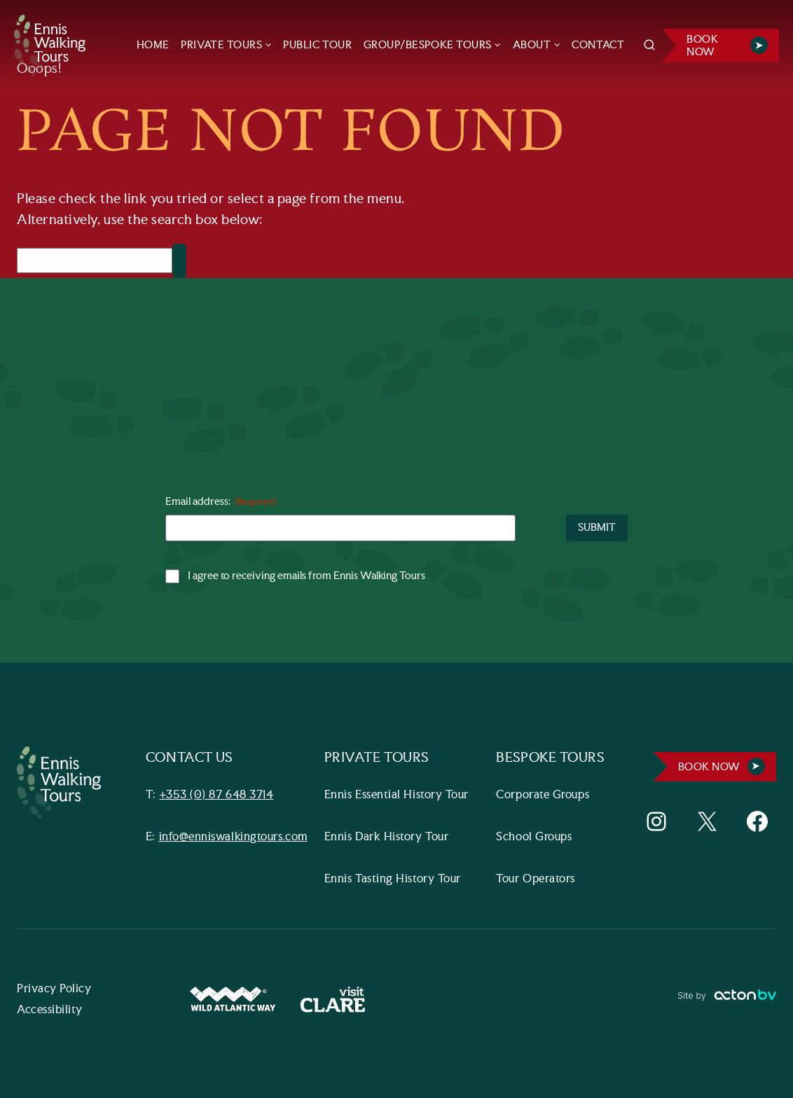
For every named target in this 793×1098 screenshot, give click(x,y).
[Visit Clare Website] (333, 1000)
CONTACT (598, 45)
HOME (153, 45)
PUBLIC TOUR (317, 45)
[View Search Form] (649, 45)
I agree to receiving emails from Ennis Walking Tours (306, 576)
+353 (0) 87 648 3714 (217, 795)
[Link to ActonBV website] (726, 1000)
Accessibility (50, 1010)
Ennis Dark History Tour (386, 837)
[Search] (94, 260)
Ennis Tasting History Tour (392, 879)
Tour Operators (535, 879)
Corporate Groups (542, 795)
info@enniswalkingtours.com (233, 837)
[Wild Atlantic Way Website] (232, 999)
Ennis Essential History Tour (396, 795)
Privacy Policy (54, 989)
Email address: (220, 502)
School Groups (534, 837)
